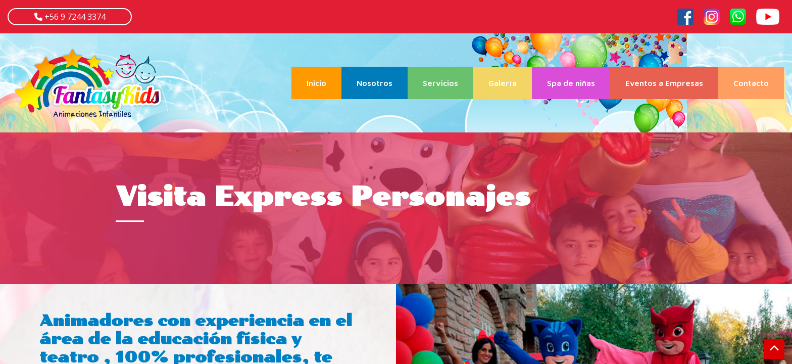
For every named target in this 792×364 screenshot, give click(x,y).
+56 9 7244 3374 (74, 16)
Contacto (751, 82)
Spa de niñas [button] (571, 82)
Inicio (324, 81)
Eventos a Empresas (664, 82)
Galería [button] (502, 82)
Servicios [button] (440, 82)
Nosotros (374, 82)
